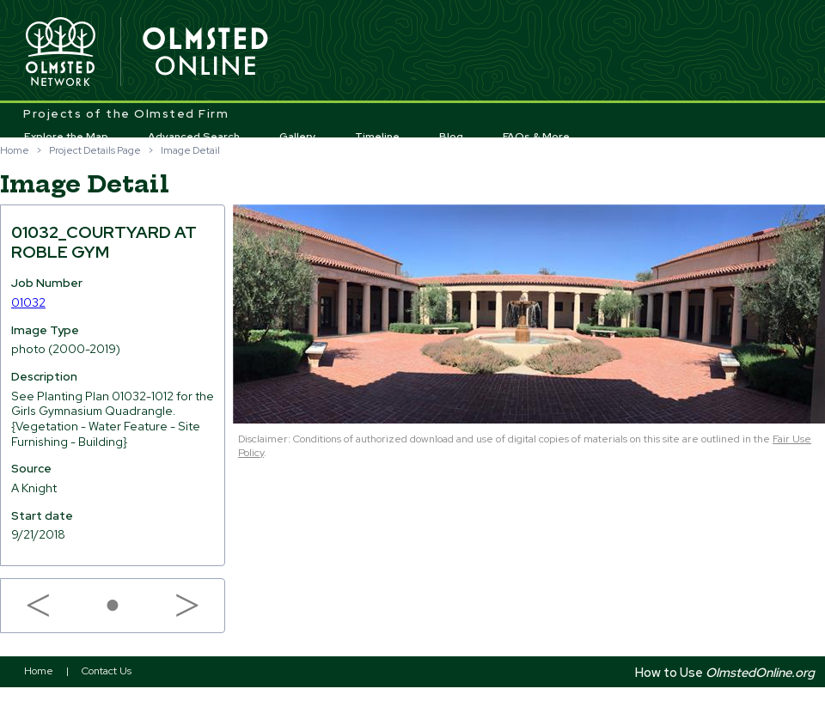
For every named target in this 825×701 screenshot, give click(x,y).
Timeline (377, 136)
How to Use (725, 672)
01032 (28, 302)
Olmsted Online (206, 52)
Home (14, 150)
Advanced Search (194, 136)
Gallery (297, 136)
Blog (451, 136)
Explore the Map (66, 136)
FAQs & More (536, 136)
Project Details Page (95, 150)
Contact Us (106, 671)
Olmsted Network (60, 52)
